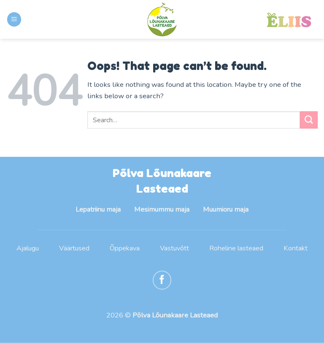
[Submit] (309, 120)
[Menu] (14, 19)
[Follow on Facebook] (162, 280)
